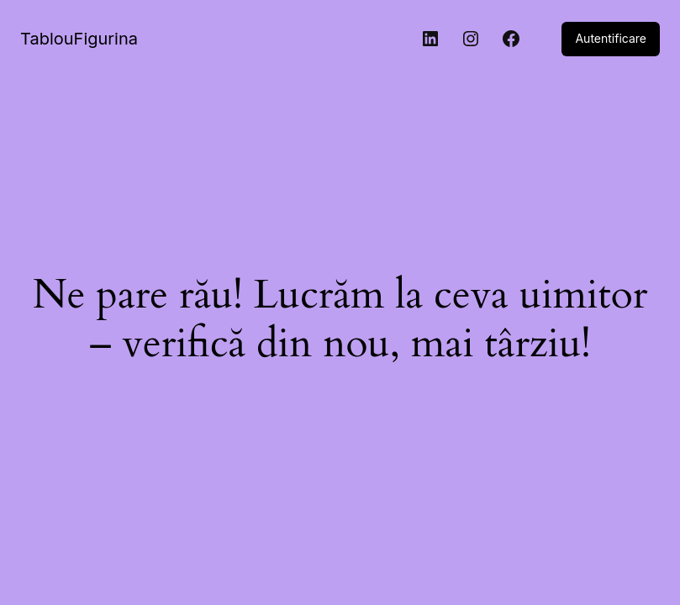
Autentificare (610, 38)
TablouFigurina (79, 39)
